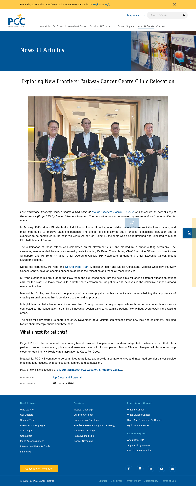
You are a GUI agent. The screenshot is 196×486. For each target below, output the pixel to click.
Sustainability (151, 481)
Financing (25, 451)
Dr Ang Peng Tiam (76, 266)
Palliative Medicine (84, 436)
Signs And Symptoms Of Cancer (144, 420)
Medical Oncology (83, 409)
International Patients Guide (35, 446)
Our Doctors (26, 414)
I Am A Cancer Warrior (139, 450)
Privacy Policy (133, 481)
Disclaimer (116, 481)
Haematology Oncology (86, 420)
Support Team (27, 420)
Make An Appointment (32, 441)
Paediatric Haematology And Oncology (94, 425)
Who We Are (27, 409)
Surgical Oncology (83, 414)
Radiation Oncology (84, 430)
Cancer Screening (83, 441)
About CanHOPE (136, 440)
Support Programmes (138, 445)
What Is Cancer (135, 409)
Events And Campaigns (32, 425)
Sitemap (103, 481)
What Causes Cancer (138, 414)
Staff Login (26, 430)
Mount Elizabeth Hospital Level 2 (113, 212)
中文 (107, 4)
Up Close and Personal (67, 377)
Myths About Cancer (138, 425)
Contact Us (26, 436)
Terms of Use (169, 481)
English (97, 4)
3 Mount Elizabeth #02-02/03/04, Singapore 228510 (89, 369)
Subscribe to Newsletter (39, 468)
